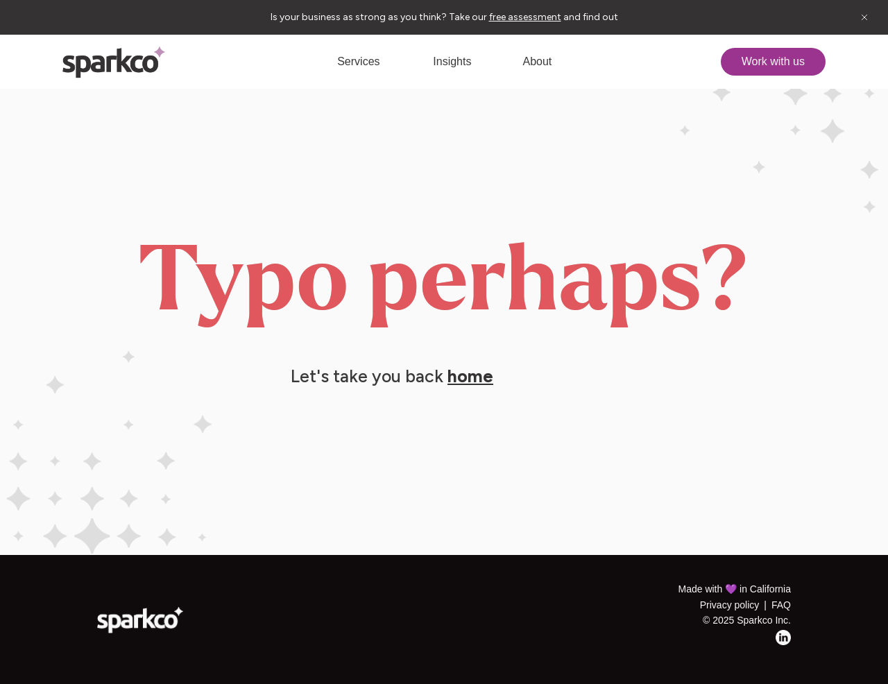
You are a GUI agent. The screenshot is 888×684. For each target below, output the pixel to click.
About (537, 61)
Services (358, 61)
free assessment (525, 17)
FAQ (781, 604)
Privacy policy (730, 604)
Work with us (773, 61)
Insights (452, 61)
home (470, 376)
